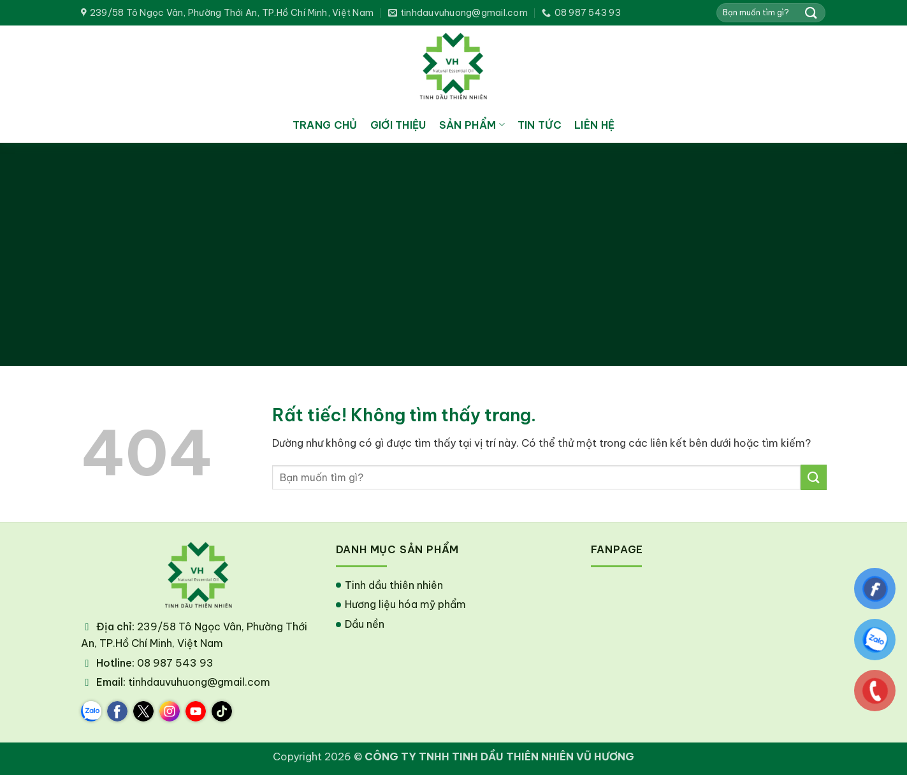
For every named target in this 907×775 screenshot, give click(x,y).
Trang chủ (325, 125)
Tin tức (540, 125)
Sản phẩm (472, 125)
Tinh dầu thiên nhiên (394, 585)
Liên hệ (594, 125)
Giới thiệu (398, 125)
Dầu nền (364, 624)
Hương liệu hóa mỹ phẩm (405, 604)
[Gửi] (811, 12)
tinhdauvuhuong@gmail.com (199, 682)
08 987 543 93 (175, 662)
